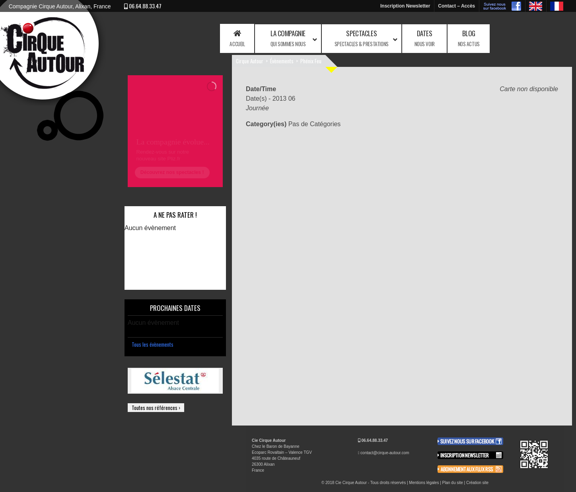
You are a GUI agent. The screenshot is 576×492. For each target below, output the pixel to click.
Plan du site (452, 482)
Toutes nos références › (156, 408)
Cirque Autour (249, 61)
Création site (477, 482)
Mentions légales (424, 482)
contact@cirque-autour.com (384, 453)
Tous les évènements (152, 344)
